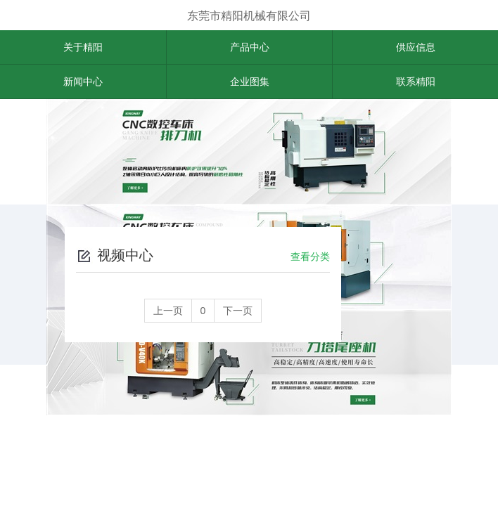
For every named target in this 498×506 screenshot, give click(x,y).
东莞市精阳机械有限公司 (249, 16)
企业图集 (249, 81)
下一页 (238, 310)
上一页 (168, 310)
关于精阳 (83, 47)
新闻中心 (83, 81)
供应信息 (415, 47)
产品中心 (249, 47)
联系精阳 (415, 81)
